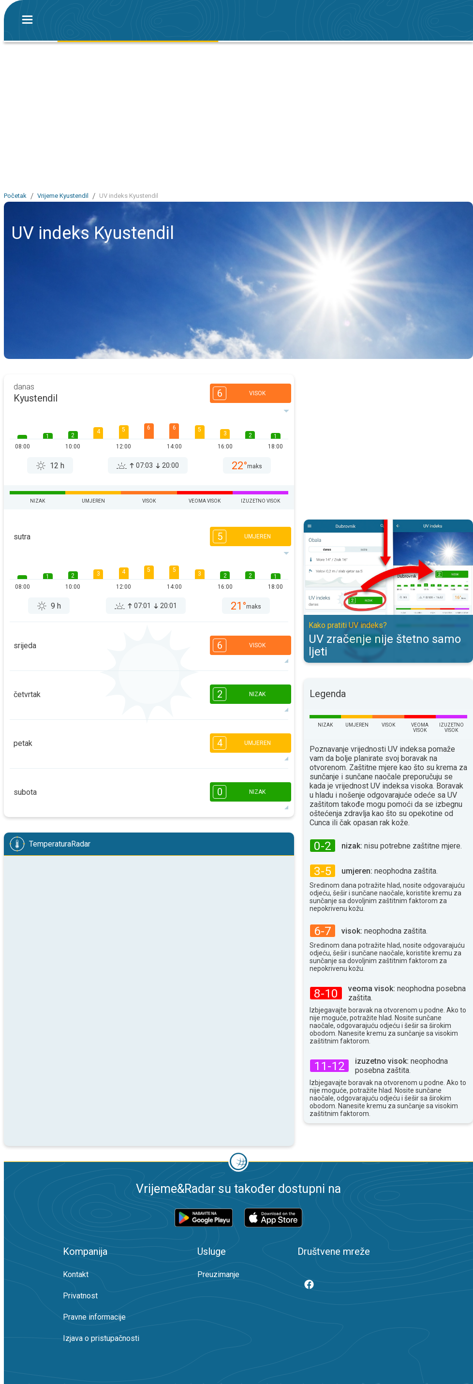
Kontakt (76, 1274)
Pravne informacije (94, 1317)
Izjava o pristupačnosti (101, 1338)
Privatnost (80, 1295)
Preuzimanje (218, 1274)
